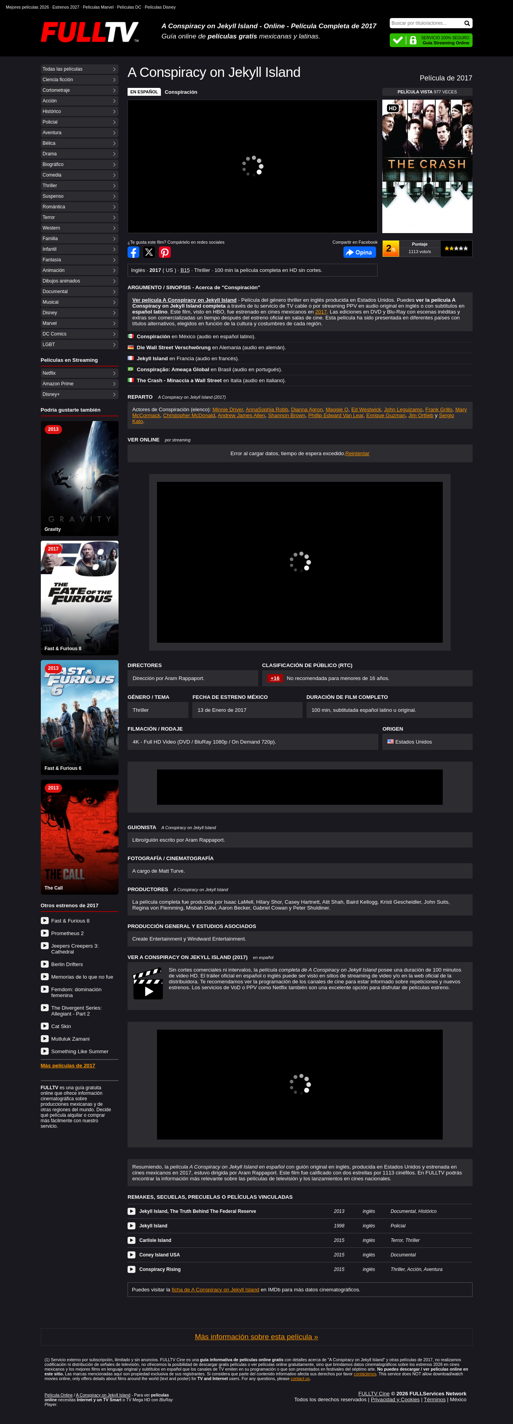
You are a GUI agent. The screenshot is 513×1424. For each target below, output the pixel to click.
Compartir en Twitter (149, 252)
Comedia (52, 175)
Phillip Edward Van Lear (335, 415)
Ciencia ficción (58, 79)
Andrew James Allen (241, 415)
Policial (50, 122)
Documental (55, 291)
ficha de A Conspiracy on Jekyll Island (215, 1290)
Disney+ (51, 394)
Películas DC (129, 7)
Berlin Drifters (67, 964)
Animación (54, 270)
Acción (50, 101)
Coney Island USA (159, 1255)
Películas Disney (160, 7)
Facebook (359, 252)
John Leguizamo (403, 409)
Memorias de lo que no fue (82, 977)
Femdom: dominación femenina (76, 992)
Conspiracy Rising (160, 1269)
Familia (50, 238)
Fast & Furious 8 (70, 921)
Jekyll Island (153, 1226)
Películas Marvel (98, 7)
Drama (50, 154)
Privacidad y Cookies (395, 1399)
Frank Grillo (439, 409)
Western (51, 228)
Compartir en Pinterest (165, 252)
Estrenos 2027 (66, 7)
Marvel (50, 323)
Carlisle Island (155, 1240)
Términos (435, 1399)
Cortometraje (56, 90)
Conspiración (181, 92)
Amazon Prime (58, 384)
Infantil (50, 249)
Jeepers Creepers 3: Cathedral (75, 949)
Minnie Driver (227, 409)
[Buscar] (431, 23)
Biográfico (53, 164)
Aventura (52, 132)
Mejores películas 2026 (27, 7)
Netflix (49, 373)
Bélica (49, 143)
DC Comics (55, 334)
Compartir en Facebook (133, 252)
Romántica (54, 207)
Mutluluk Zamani (70, 1039)
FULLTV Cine (374, 1394)
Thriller (50, 185)
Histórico (52, 111)
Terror (49, 217)
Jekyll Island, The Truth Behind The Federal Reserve (197, 1211)
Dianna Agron (307, 409)
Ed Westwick (366, 409)
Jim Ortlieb (421, 415)
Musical (51, 302)
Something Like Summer (80, 1051)
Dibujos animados (61, 281)
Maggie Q (337, 409)
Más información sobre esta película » (256, 1337)
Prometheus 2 (67, 933)
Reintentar (357, 453)
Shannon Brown (286, 415)
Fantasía (52, 260)
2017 (321, 312)
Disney (50, 312)
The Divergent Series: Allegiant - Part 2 (76, 1011)
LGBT (49, 344)
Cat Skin (61, 1026)
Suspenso (53, 196)
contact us (300, 1378)
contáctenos (365, 1373)
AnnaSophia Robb (267, 409)
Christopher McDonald (189, 415)
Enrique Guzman (385, 415)
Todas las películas (62, 69)
